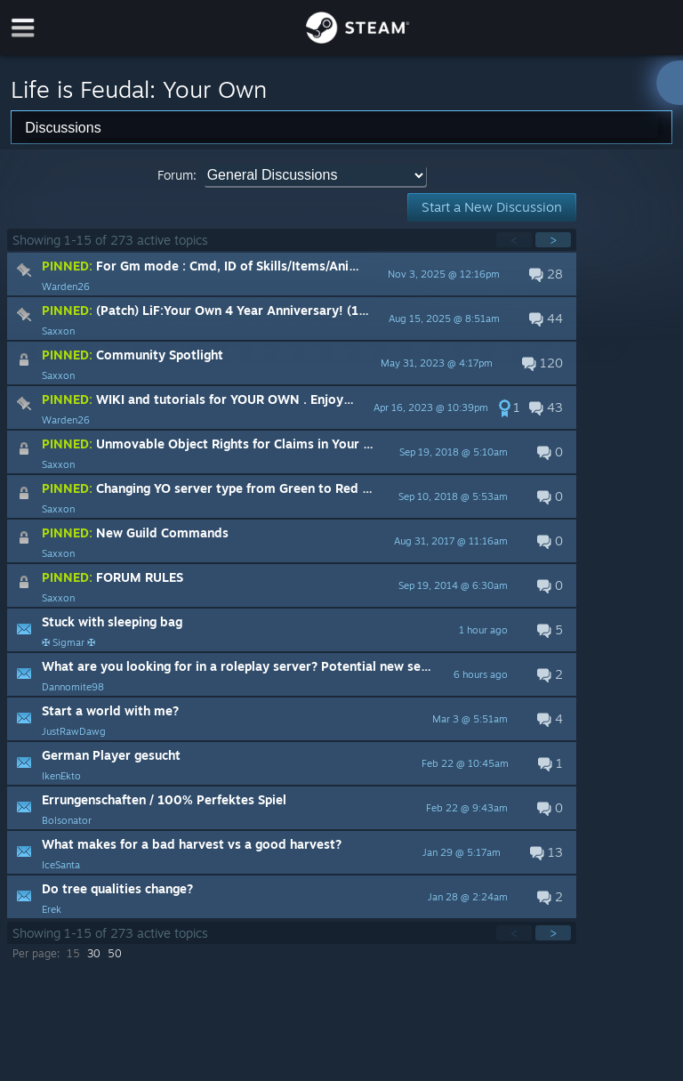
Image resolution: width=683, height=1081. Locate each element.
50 (115, 953)
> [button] (553, 239)
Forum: (177, 174)
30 (93, 953)
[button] (291, 274)
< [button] (514, 239)
